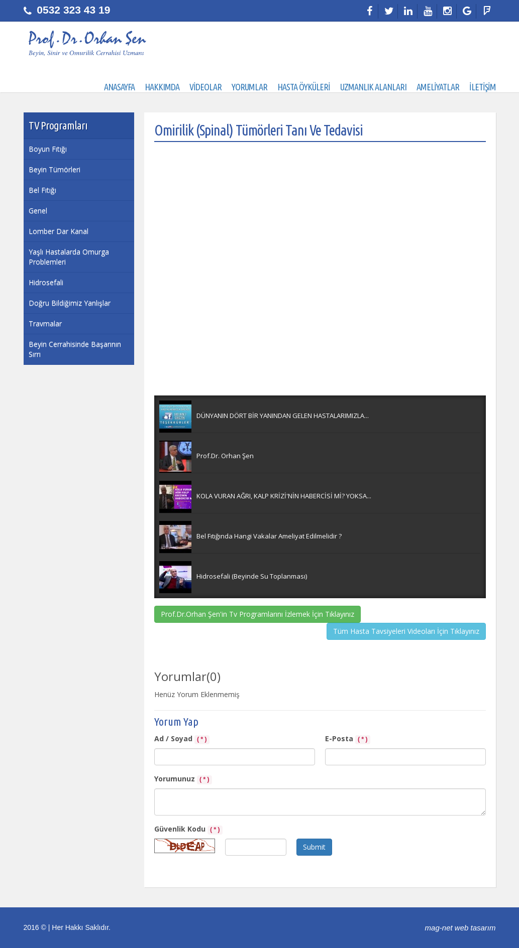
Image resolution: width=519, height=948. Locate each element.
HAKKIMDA (162, 87)
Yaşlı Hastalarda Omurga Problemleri (69, 256)
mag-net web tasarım (460, 927)
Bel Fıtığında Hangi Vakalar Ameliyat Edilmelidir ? (269, 535)
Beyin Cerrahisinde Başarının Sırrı (75, 349)
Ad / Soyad (182, 739)
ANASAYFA (119, 87)
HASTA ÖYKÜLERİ (303, 87)
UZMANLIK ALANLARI (373, 87)
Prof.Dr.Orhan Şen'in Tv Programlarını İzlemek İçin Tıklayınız (257, 614)
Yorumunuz (183, 779)
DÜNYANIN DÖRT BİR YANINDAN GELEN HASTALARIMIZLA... (282, 415)
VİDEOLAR (205, 87)
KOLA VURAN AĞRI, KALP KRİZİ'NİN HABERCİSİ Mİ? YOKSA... (283, 495)
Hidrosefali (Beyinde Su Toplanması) (251, 576)
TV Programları (58, 125)
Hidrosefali (46, 282)
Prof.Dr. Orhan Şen (225, 455)
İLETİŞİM (482, 87)
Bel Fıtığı (42, 190)
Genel (38, 210)
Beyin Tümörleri (54, 169)
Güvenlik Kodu (188, 829)
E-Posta (348, 739)
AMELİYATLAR (438, 87)
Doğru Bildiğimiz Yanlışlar (70, 303)
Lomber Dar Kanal (58, 231)
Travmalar (45, 323)
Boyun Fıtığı (48, 149)
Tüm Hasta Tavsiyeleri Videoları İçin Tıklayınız (406, 631)
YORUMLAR (249, 87)
